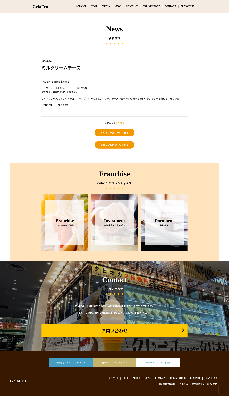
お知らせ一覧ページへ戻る (114, 132)
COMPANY (132, 6)
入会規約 (183, 384)
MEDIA (106, 6)
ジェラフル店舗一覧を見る (114, 144)
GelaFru (18, 381)
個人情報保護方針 (167, 384)
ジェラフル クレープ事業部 (158, 362)
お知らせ (120, 122)
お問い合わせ (114, 330)
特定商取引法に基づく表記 (204, 384)
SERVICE (81, 6)
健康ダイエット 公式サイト (114, 362)
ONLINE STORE (151, 6)
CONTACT (170, 6)
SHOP (94, 6)
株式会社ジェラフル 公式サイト (70, 362)
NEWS (117, 6)
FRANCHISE (187, 6)
